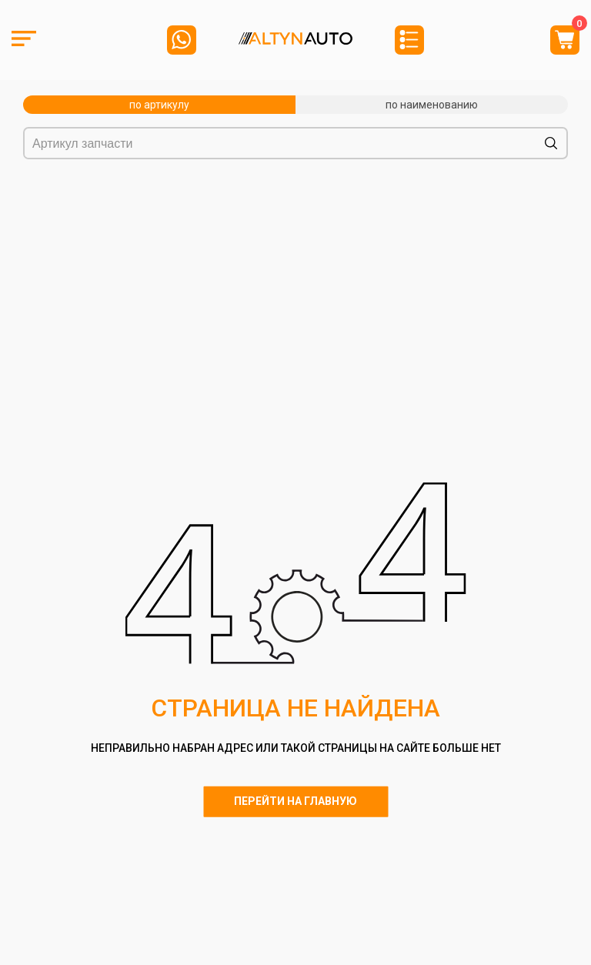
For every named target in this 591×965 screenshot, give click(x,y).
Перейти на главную (295, 801)
